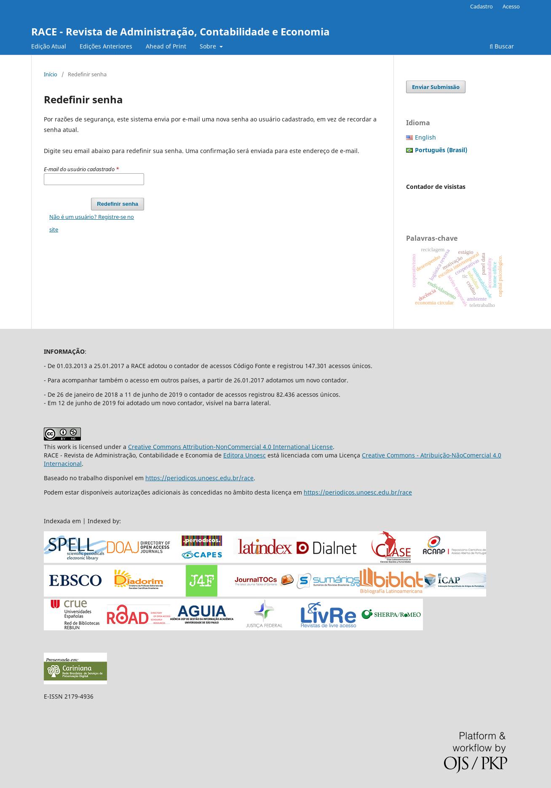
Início (50, 74)
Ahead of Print (166, 46)
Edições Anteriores (106, 46)
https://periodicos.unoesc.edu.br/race (199, 478)
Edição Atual (48, 46)
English (425, 137)
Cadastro (481, 6)
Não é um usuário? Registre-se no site (91, 223)
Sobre (209, 46)
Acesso (511, 6)
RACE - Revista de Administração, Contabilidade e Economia (180, 31)
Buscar (501, 46)
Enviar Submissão (436, 87)
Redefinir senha (117, 204)
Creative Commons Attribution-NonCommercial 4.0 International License (230, 447)
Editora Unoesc (244, 455)
